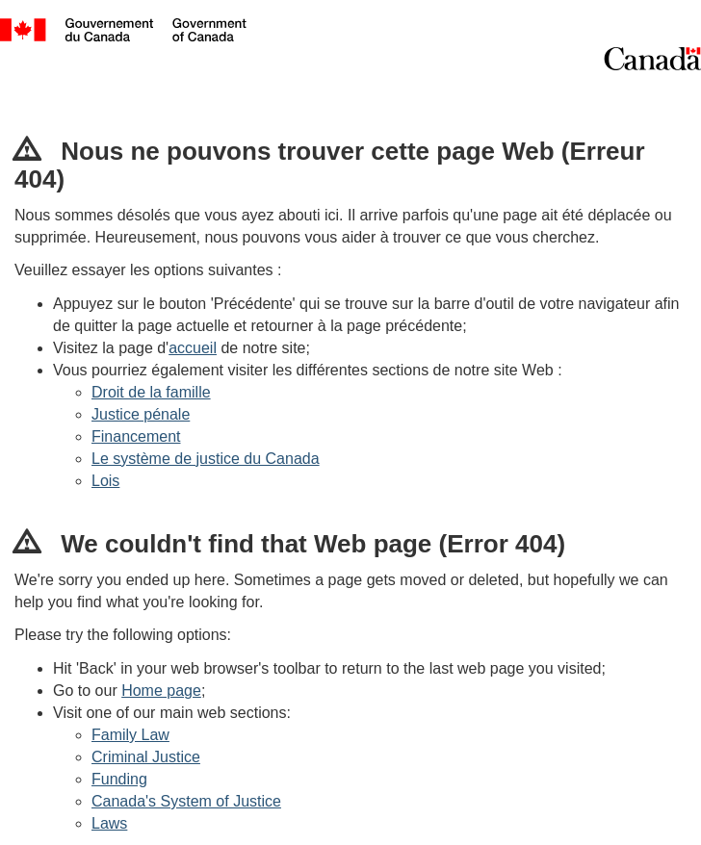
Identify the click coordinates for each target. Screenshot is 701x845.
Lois (105, 481)
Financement (136, 436)
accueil (193, 348)
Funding (119, 779)
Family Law (130, 735)
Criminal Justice (145, 757)
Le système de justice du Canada (205, 458)
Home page (161, 690)
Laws (109, 823)
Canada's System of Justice (186, 801)
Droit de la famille (151, 392)
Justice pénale (140, 414)
